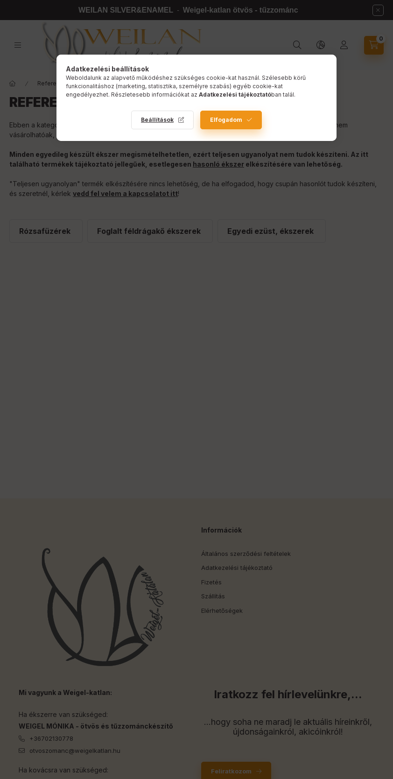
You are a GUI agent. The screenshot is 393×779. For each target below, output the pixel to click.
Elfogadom (226, 119)
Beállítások (157, 119)
